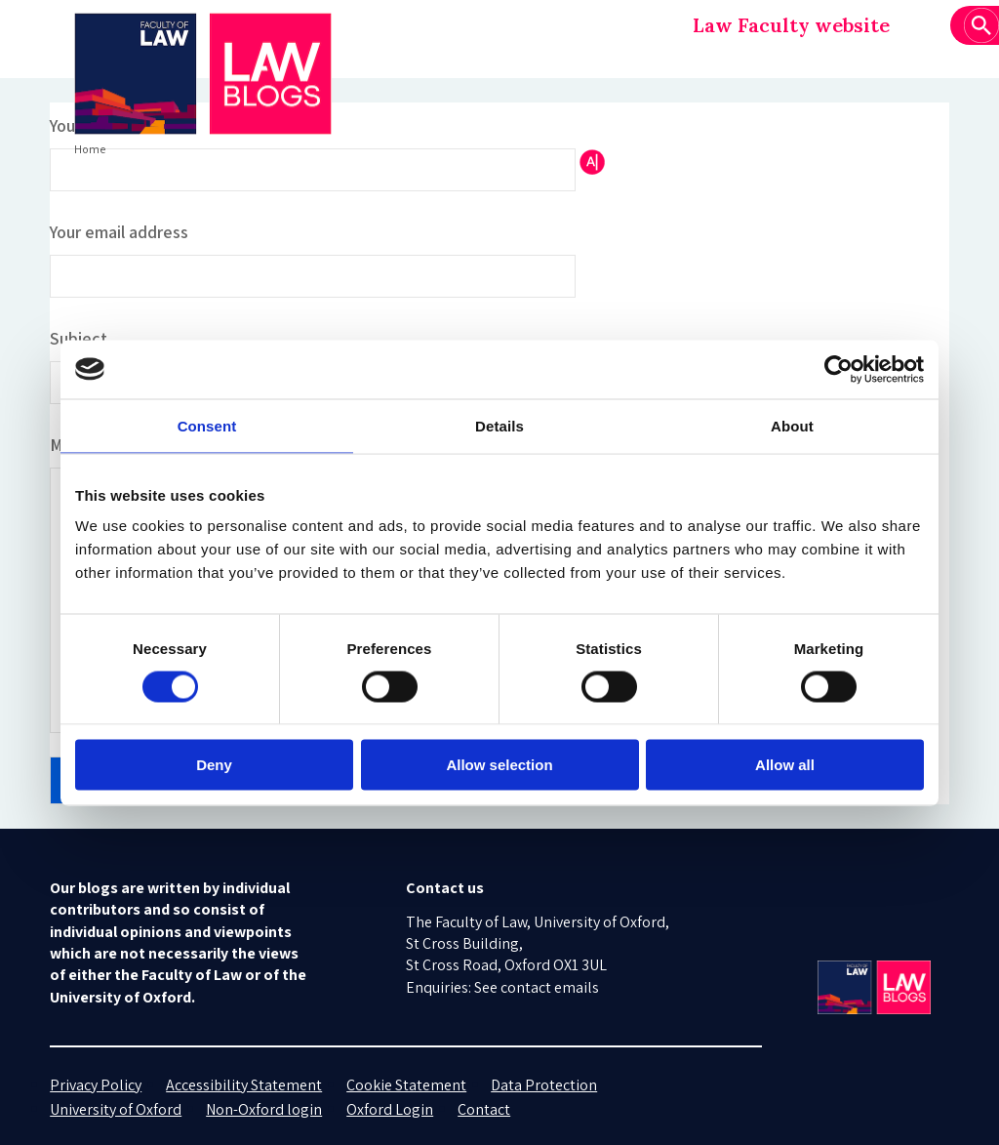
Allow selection (499, 765)
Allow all (785, 765)
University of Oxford (115, 1109)
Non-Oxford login (264, 1109)
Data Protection (544, 1085)
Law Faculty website (791, 25)
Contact (484, 1109)
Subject (78, 338)
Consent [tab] (207, 425)
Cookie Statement (406, 1085)
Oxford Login (389, 1109)
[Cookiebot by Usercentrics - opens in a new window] (838, 369)
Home (89, 149)
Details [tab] (499, 425)
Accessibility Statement (244, 1085)
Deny (214, 765)
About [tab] (792, 425)
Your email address (119, 232)
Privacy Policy (95, 1085)
